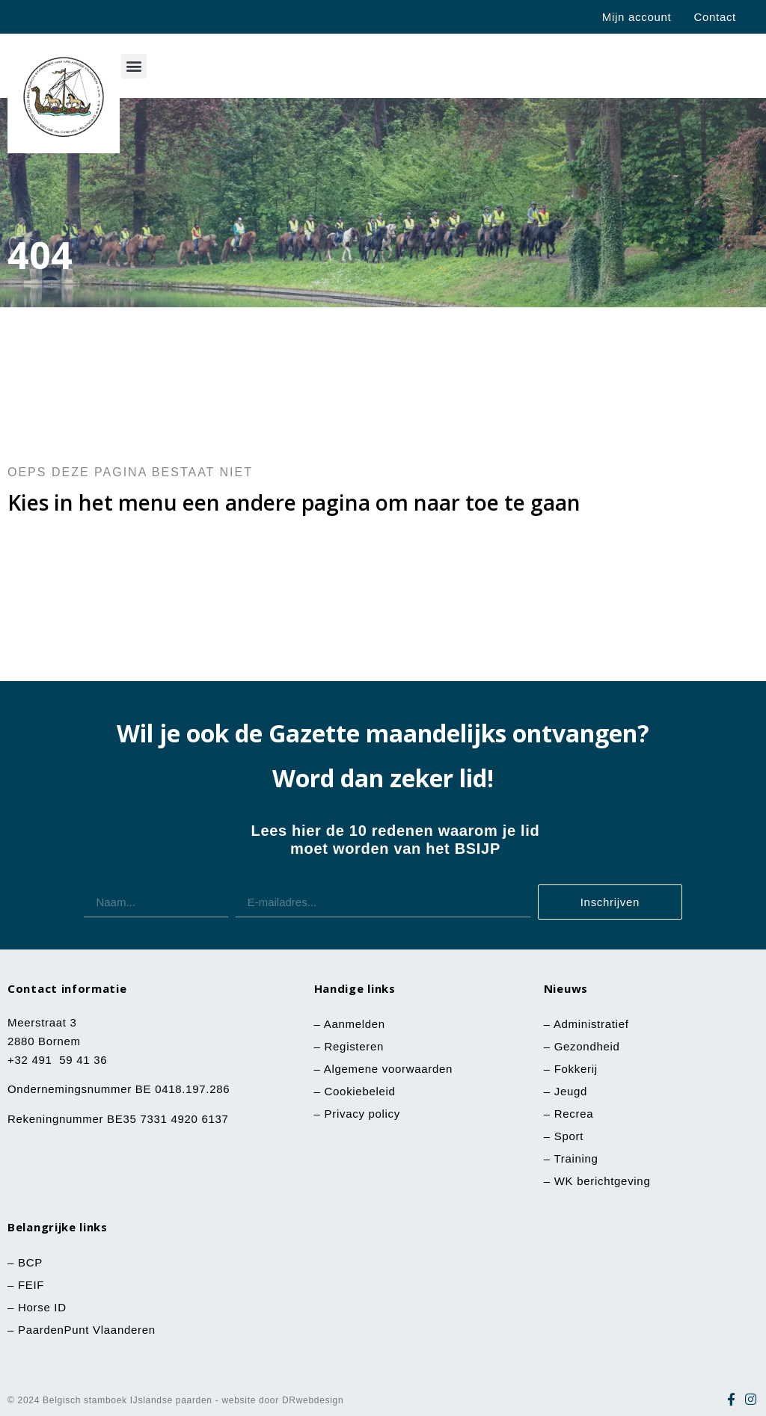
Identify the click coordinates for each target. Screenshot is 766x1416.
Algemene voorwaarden (388, 1068)
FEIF (33, 1284)
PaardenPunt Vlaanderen (87, 1329)
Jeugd (570, 1091)
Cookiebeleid (360, 1091)
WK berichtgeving (602, 1181)
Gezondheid (587, 1046)
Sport (568, 1136)
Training (576, 1158)
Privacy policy (363, 1113)
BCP (30, 1262)
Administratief (591, 1024)
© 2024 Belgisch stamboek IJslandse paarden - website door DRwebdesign (175, 1400)
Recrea (574, 1113)
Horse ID (40, 1307)
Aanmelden (354, 1024)
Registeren (354, 1046)
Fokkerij (576, 1068)
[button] (134, 66)
